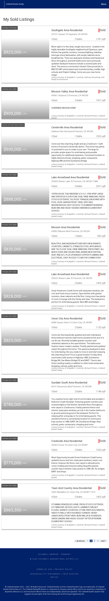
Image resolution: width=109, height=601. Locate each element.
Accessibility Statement (45, 574)
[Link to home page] (2, 4)
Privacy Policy (64, 569)
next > (103, 541)
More (103, 4)
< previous (80, 541)
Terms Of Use (44, 569)
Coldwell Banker (48, 554)
